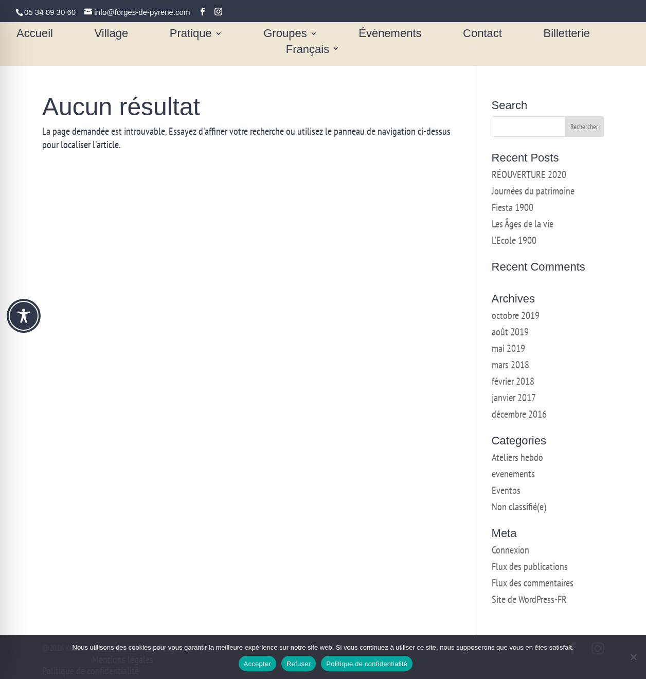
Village (112, 35)
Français (307, 50)
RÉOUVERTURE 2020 (529, 174)
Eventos (506, 490)
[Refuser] (633, 657)
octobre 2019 (516, 315)
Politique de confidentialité (366, 664)
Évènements (389, 35)
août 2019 (510, 331)
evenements (513, 473)
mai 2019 (508, 348)
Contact (482, 35)
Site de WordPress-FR (529, 599)
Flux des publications (530, 566)
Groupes (285, 35)
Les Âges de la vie (522, 223)
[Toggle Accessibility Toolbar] (24, 316)
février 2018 (513, 381)
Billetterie (566, 35)
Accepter (257, 664)
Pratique (191, 35)
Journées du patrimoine (533, 191)
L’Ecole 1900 (514, 240)
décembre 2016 (519, 414)
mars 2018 (510, 364)
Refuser (298, 664)
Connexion (510, 550)
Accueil (34, 35)
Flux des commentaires (532, 582)
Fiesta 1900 (512, 207)
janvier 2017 (514, 397)
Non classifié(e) (519, 506)
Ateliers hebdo (517, 457)
